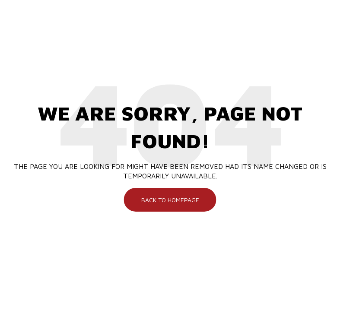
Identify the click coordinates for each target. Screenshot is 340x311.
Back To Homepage (170, 199)
